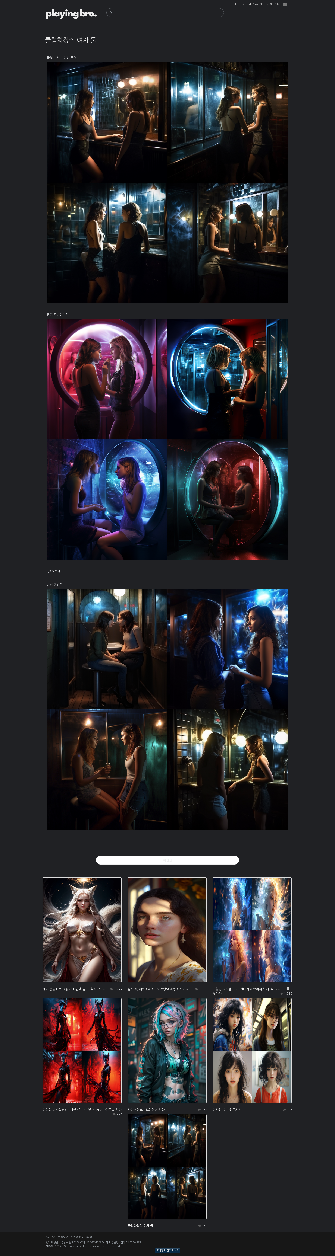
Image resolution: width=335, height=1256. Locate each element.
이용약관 (63, 1237)
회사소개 (51, 1237)
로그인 (241, 4)
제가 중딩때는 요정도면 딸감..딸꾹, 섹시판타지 (74, 989)
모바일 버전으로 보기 (167, 1250)
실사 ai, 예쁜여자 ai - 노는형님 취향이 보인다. (159, 989)
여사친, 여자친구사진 (227, 1109)
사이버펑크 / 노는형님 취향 (146, 1109)
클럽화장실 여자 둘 (140, 1225)
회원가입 (257, 4)
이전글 (167, 860)
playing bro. (71, 14)
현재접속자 (275, 4)
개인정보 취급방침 (81, 1237)
